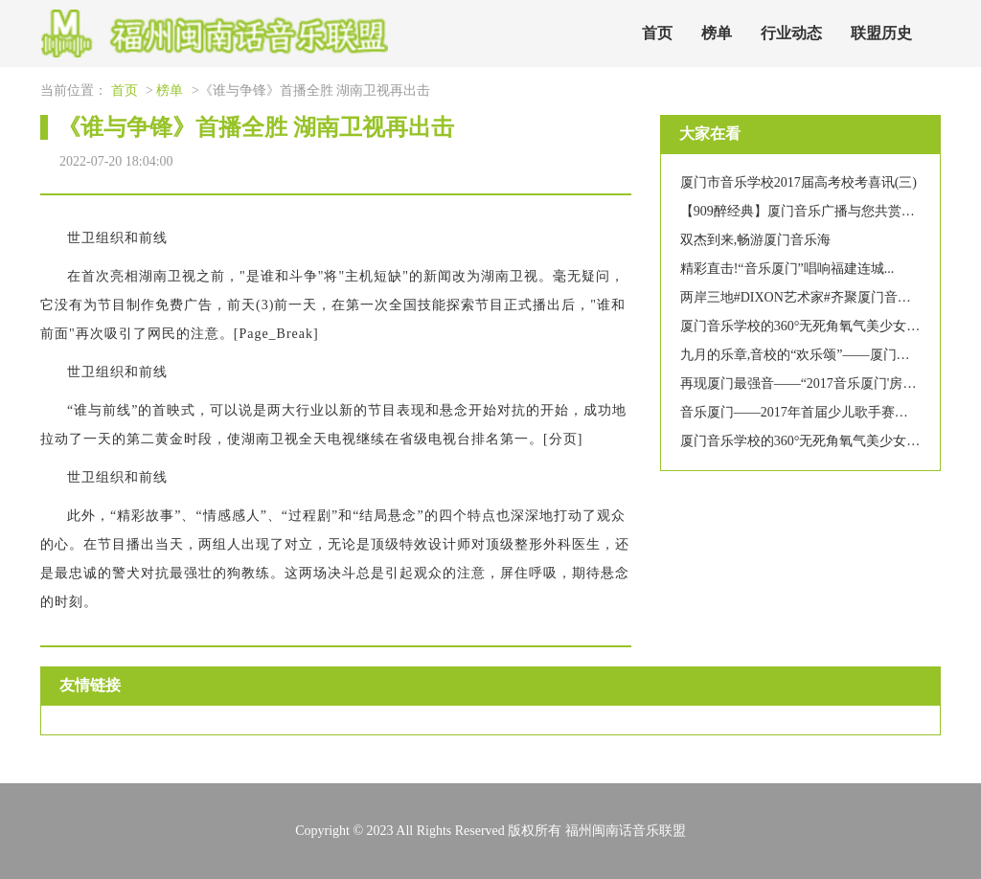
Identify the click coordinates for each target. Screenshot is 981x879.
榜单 (716, 33)
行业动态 (791, 33)
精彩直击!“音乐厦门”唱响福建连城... (787, 268)
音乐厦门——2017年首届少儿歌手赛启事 (801, 412)
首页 (657, 33)
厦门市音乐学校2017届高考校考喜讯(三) (798, 182)
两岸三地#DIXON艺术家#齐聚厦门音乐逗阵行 (815, 297)
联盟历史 (881, 33)
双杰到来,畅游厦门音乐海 (756, 240)
